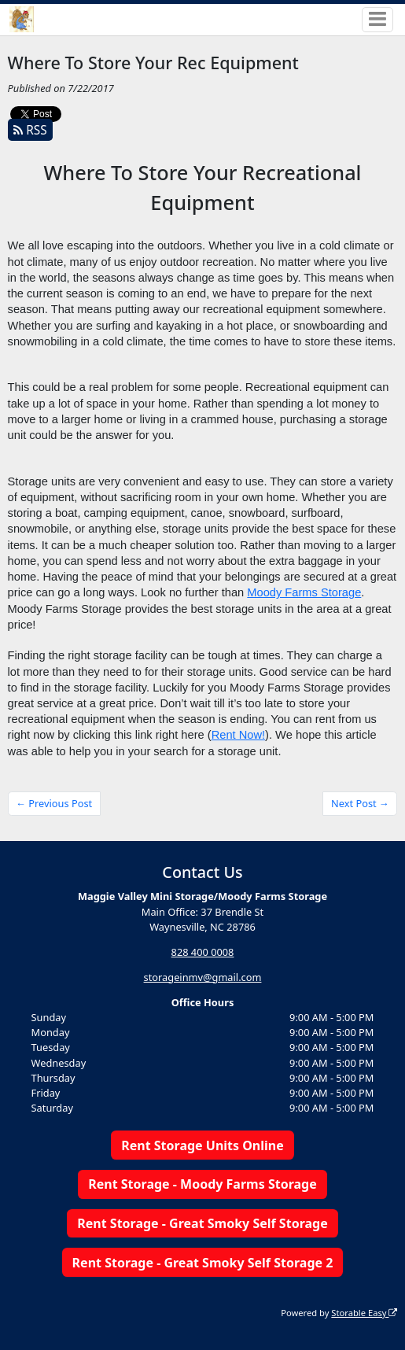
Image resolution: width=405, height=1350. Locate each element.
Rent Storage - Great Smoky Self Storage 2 (202, 1262)
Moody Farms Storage (304, 592)
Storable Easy (364, 1313)
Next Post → (360, 803)
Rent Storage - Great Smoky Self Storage (202, 1223)
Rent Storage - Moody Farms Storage (202, 1184)
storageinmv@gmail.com (203, 977)
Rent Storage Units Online (202, 1145)
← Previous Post (54, 803)
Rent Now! (238, 734)
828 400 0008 (202, 952)
